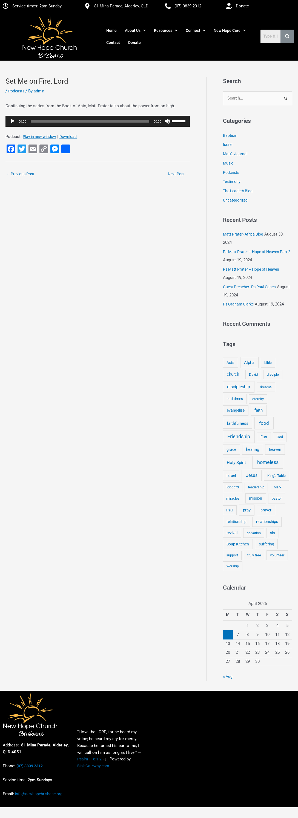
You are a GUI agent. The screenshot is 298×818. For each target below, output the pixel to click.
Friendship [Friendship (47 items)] (238, 436)
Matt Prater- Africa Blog (243, 234)
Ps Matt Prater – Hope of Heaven (251, 269)
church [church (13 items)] (233, 374)
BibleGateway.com (93, 766)
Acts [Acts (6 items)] (230, 362)
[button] (135, 30)
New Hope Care (230, 30)
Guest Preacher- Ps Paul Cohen (249, 287)
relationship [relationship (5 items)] (237, 521)
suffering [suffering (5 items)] (266, 544)
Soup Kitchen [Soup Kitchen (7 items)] (238, 544)
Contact (113, 42)
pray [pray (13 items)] (247, 510)
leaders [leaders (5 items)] (233, 487)
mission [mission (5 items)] (255, 498)
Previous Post (20, 174)
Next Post (178, 174)
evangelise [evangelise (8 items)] (236, 410)
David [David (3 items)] (253, 374)
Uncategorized (235, 200)
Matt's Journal (235, 154)
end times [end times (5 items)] (235, 399)
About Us (135, 30)
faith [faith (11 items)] (258, 410)
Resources (165, 30)
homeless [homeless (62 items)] (268, 462)
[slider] (90, 121)
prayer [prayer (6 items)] (265, 510)
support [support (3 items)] (232, 555)
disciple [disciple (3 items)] (273, 374)
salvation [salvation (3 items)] (254, 533)
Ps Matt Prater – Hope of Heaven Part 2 (256, 252)
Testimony (231, 181)
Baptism (230, 135)
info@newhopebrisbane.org (38, 794)
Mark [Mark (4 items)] (278, 487)
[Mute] (167, 121)
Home (111, 30)
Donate (134, 42)
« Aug (228, 676)
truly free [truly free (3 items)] (254, 555)
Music (228, 163)
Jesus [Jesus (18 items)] (251, 475)
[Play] (12, 121)
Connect (195, 30)
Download (68, 136)
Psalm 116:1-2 (89, 759)
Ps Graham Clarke (238, 304)
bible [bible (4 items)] (268, 363)
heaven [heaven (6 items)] (275, 449)
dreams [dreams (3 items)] (266, 387)
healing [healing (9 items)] (252, 449)
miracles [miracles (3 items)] (233, 498)
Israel (227, 144)
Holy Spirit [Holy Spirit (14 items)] (236, 462)
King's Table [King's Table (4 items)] (276, 476)
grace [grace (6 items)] (231, 449)
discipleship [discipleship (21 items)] (238, 386)
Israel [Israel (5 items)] (231, 475)
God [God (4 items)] (280, 437)
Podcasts (16, 91)
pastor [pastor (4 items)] (277, 498)
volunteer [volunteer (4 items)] (277, 555)
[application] (97, 121)
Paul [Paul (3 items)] (229, 510)
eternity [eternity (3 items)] (258, 399)
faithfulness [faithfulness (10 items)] (237, 423)
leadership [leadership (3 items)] (256, 487)
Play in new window (39, 136)
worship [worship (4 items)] (233, 566)
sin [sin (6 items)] (272, 533)
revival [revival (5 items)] (232, 533)
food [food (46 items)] (264, 423)
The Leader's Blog (238, 191)
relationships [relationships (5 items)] (267, 521)
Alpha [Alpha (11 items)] (249, 362)
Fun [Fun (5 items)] (263, 437)
